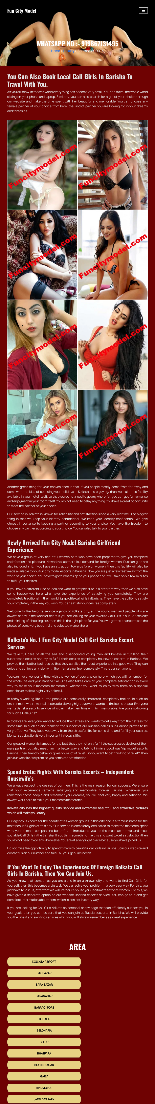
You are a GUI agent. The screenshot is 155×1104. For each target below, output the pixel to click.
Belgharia (41, 1004)
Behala (113, 992)
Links (144, 1086)
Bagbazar (113, 969)
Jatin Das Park (41, 1038)
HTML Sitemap (105, 1086)
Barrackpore (41, 992)
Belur (113, 1004)
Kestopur (113, 1049)
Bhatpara (42, 1015)
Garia (42, 1027)
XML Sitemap (128, 1086)
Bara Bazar (41, 981)
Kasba (41, 1049)
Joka (113, 1038)
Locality (68, 51)
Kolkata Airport (41, 969)
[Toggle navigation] (143, 10)
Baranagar (113, 981)
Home (55, 51)
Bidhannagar (113, 1015)
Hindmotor (113, 1027)
